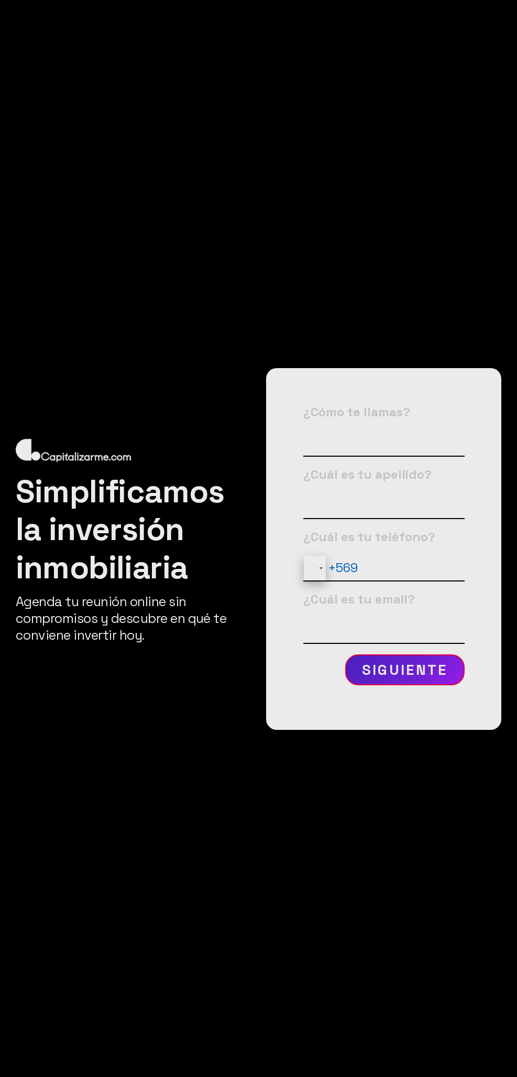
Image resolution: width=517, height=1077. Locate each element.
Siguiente (404, 670)
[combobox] (315, 568)
